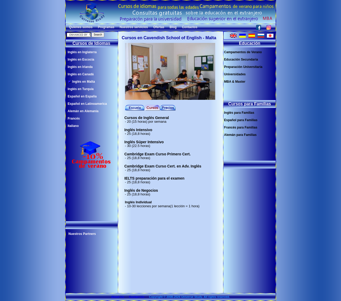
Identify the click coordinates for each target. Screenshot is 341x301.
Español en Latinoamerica (87, 104)
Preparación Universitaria (243, 67)
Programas (106, 27)
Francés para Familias (240, 127)
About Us (117, 296)
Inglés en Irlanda (80, 67)
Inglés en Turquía (81, 89)
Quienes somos (81, 27)
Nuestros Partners (82, 234)
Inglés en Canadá (81, 74)
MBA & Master (235, 81)
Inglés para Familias (239, 113)
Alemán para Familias (240, 135)
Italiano (73, 126)
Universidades (235, 74)
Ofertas (158, 27)
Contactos (190, 27)
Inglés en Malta (81, 82)
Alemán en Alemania (83, 111)
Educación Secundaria (241, 59)
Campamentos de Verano (243, 52)
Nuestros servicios (134, 27)
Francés (74, 118)
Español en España (82, 96)
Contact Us (136, 296)
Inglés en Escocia (81, 59)
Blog (173, 27)
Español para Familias (241, 120)
